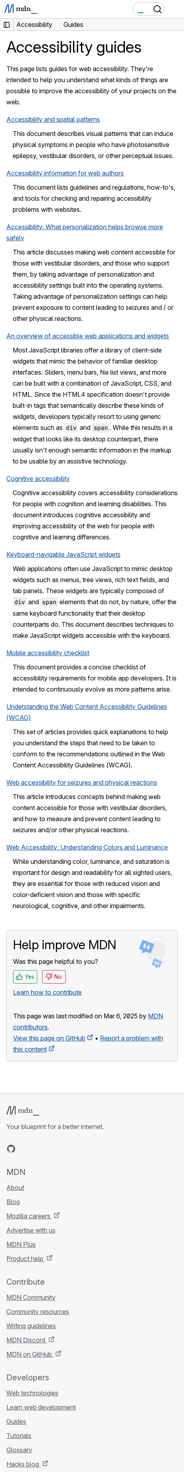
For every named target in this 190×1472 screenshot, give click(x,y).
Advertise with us (31, 1230)
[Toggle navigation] (175, 9)
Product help (25, 1259)
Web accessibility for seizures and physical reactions (81, 782)
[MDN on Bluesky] (25, 1148)
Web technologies (32, 1393)
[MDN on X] (39, 1148)
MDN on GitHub (30, 1354)
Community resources (37, 1312)
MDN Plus (21, 1244)
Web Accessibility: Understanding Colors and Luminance (87, 847)
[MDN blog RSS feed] (68, 1148)
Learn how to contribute (47, 992)
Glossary (19, 1450)
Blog (13, 1202)
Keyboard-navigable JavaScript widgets (63, 554)
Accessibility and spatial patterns (53, 119)
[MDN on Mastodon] (54, 1148)
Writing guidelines (31, 1326)
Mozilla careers (29, 1216)
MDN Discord (26, 1340)
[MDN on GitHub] (11, 1148)
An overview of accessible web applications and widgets (87, 336)
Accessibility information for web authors (65, 173)
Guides (16, 1421)
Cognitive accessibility (38, 478)
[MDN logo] (22, 1111)
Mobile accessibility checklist (47, 653)
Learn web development (41, 1407)
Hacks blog (23, 1464)
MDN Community (31, 1297)
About (15, 1187)
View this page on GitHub (49, 1038)
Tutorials (18, 1436)
